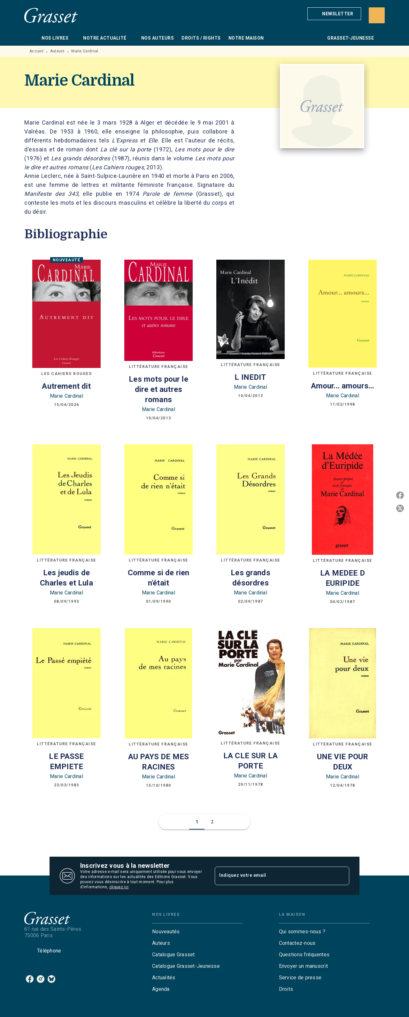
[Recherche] (377, 15)
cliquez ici (118, 887)
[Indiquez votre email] (274, 876)
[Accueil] (51, 15)
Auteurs (57, 51)
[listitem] (29, 979)
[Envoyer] (341, 875)
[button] (334, 13)
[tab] (31, 38)
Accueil (36, 51)
